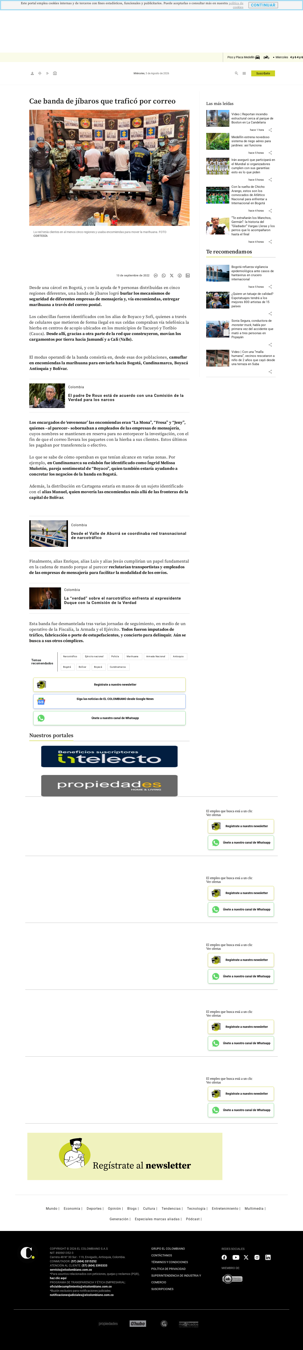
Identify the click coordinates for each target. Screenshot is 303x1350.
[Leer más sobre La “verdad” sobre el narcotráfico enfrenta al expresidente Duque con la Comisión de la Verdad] (45, 598)
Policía (115, 656)
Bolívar (82, 667)
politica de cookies (236, 5)
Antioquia (178, 656)
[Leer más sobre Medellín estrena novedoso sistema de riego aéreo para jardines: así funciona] (253, 141)
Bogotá (67, 667)
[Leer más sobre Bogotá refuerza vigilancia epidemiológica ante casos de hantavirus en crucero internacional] (253, 273)
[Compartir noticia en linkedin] (188, 275)
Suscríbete (263, 73)
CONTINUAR (263, 5)
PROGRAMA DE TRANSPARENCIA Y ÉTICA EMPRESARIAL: (88, 1280)
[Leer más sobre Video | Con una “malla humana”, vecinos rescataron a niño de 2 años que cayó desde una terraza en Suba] (253, 358)
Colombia (76, 387)
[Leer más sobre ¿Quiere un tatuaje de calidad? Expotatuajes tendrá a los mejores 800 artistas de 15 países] (253, 300)
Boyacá (98, 667)
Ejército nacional (94, 656)
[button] (270, 130)
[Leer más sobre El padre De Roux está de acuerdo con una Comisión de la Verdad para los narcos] (47, 395)
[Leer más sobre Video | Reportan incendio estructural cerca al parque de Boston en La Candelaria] (253, 118)
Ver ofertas (213, 813)
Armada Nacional (155, 656)
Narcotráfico (70, 656)
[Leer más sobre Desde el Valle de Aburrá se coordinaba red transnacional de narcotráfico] (48, 533)
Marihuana (132, 656)
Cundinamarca (118, 667)
